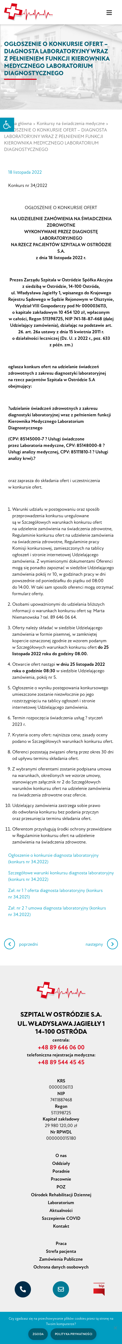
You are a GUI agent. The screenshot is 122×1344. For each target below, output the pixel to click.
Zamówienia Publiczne (61, 1259)
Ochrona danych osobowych (61, 1267)
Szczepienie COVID (61, 1218)
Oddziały (61, 1163)
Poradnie (61, 1171)
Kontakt (61, 1226)
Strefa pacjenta (61, 1251)
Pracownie (61, 1179)
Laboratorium (61, 1202)
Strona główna (18, 123)
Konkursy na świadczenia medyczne (71, 123)
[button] (7, 125)
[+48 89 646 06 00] (23, 1289)
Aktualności (61, 1210)
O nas (61, 1155)
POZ (61, 1187)
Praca (61, 1243)
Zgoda (38, 1334)
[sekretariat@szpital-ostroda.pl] (61, 1289)
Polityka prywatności (73, 1334)
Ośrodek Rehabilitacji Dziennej (61, 1195)
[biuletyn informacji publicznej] (99, 1289)
